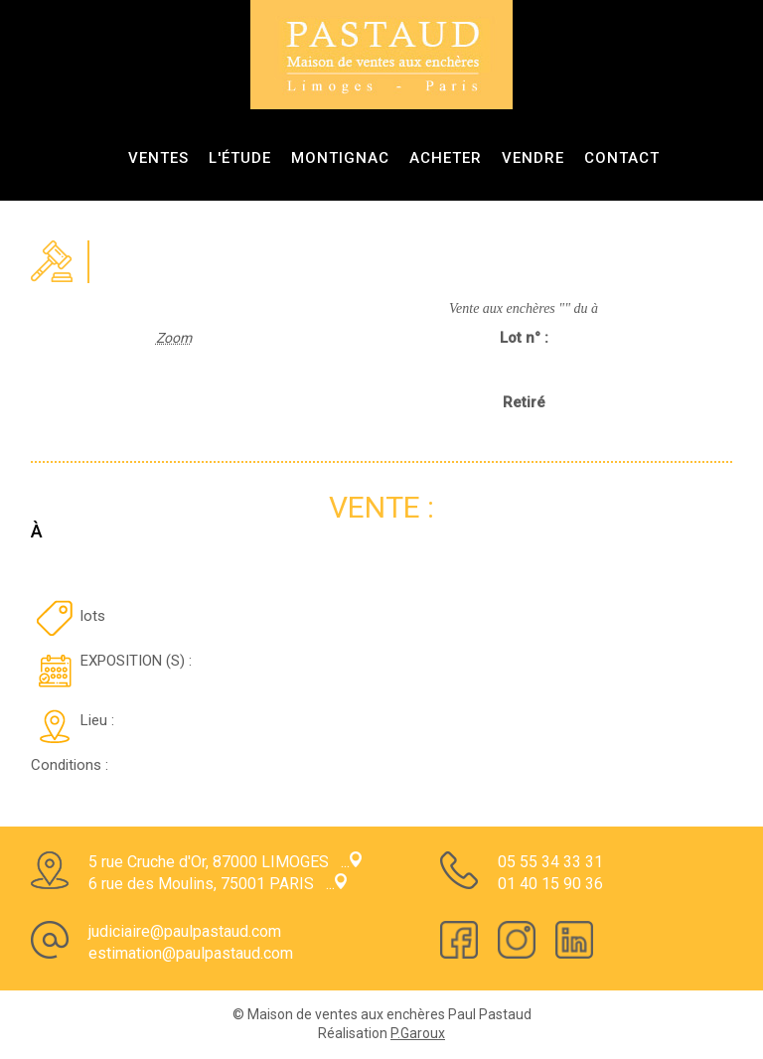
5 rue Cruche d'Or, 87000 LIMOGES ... (225, 861)
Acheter (445, 158)
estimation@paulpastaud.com (190, 953)
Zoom (174, 338)
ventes (158, 158)
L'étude (240, 158)
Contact (622, 158)
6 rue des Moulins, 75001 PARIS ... (217, 883)
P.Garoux (417, 1033)
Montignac (340, 158)
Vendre (533, 158)
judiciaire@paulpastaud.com (184, 931)
